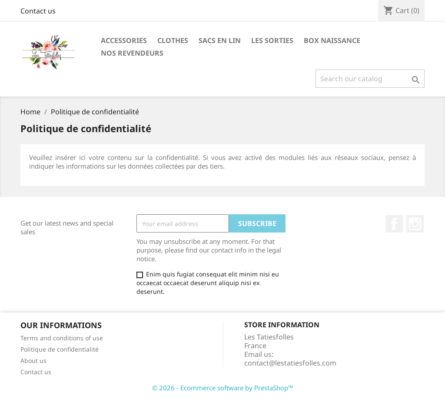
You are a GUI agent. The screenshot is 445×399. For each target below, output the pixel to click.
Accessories (124, 40)
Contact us (38, 11)
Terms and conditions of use (61, 338)
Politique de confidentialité (59, 349)
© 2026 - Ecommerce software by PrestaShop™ (222, 387)
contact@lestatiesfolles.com (290, 363)
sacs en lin (220, 40)
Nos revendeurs (132, 53)
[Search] (370, 79)
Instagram (415, 224)
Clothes (172, 40)
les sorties (272, 40)
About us (33, 360)
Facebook (394, 224)
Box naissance (332, 40)
